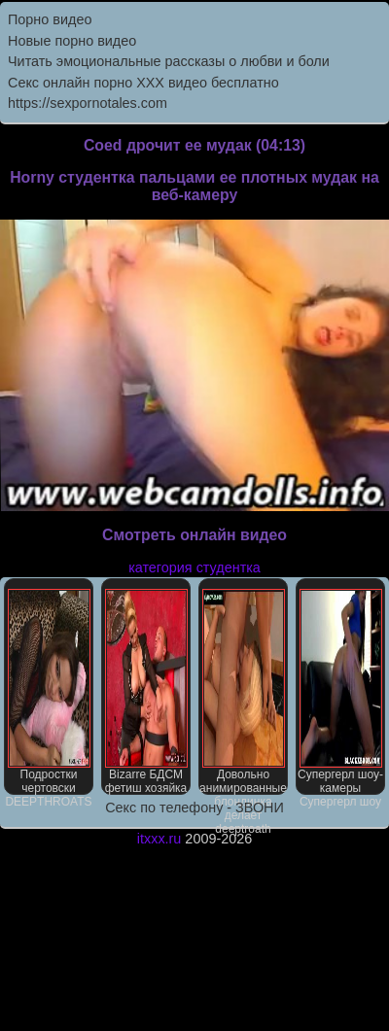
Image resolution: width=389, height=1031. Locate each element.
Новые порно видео (72, 41)
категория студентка (194, 567)
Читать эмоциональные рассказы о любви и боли (169, 61)
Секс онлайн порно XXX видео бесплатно (143, 82)
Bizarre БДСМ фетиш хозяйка (146, 692)
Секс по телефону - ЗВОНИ (194, 807)
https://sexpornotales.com (87, 103)
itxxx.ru (159, 838)
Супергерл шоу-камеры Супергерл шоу (340, 692)
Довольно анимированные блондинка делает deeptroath (243, 692)
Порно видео (49, 19)
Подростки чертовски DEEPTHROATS (48, 692)
